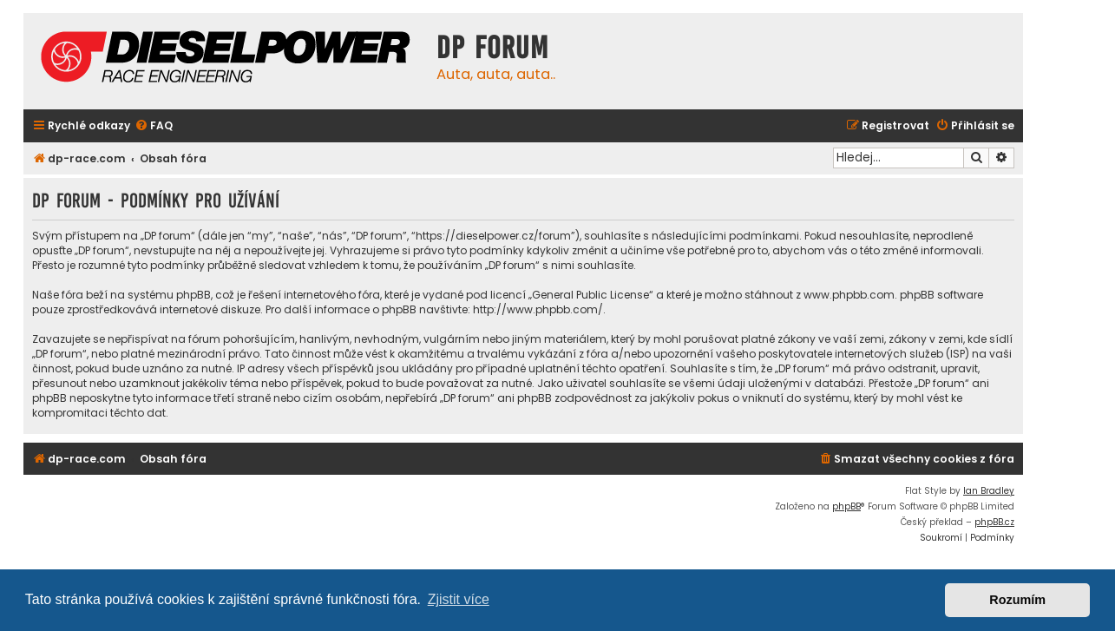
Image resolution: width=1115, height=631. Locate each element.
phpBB (846, 506)
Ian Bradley (988, 490)
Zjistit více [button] (458, 599)
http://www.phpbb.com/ (538, 309)
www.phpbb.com (849, 294)
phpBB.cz (994, 522)
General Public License (590, 294)
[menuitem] (153, 126)
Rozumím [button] (1017, 600)
